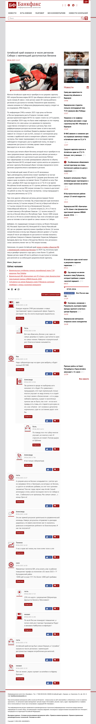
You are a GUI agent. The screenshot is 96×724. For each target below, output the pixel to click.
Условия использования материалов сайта (35, 715)
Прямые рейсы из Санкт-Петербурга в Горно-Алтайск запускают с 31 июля (75, 369)
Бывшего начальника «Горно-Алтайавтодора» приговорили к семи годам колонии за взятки (76, 181)
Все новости (84, 379)
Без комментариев (56, 13)
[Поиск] (82, 18)
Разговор (39, 13)
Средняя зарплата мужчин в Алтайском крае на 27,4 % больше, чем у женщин (75, 152)
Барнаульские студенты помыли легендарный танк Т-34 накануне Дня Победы (74, 108)
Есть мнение (26, 13)
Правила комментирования (59, 715)
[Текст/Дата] (86, 18)
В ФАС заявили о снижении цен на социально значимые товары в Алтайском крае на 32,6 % (76, 136)
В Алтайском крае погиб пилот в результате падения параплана (76, 262)
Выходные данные (14, 715)
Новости (12, 13)
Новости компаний (78, 13)
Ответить (20, 318)
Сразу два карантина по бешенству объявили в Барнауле (73, 95)
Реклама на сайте (35, 717)
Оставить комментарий (51, 294)
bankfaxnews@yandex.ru (18, 696)
